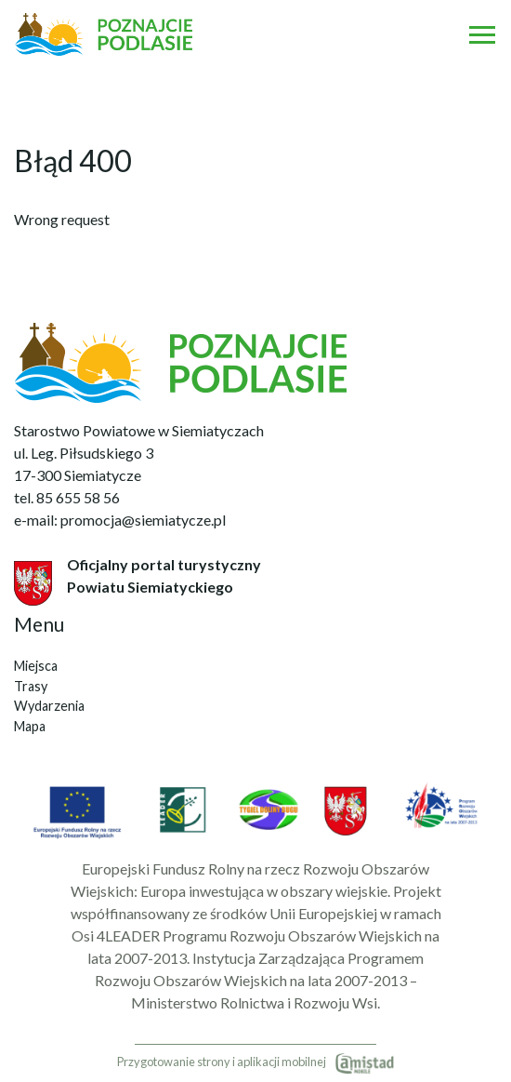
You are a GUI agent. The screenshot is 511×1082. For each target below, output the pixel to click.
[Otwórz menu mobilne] (482, 34)
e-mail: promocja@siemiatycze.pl (120, 519)
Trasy (30, 686)
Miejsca (36, 666)
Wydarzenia (49, 706)
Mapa (30, 726)
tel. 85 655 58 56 (67, 497)
